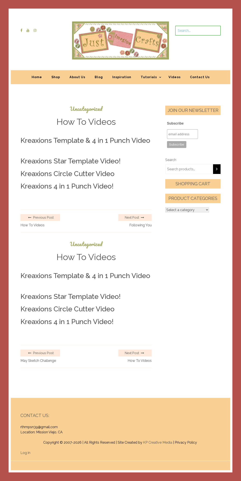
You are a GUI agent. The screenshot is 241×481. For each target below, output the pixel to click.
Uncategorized (86, 109)
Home (37, 77)
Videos (174, 77)
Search (170, 160)
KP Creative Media (157, 442)
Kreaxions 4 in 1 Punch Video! (67, 186)
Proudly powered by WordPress (88, 463)
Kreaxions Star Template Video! (70, 161)
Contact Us (200, 77)
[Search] (217, 169)
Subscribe (175, 123)
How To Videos (32, 225)
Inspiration (121, 77)
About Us (77, 77)
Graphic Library (165, 463)
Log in (25, 453)
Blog (99, 77)
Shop (55, 77)
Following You (140, 225)
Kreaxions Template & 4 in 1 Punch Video (85, 140)
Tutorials (149, 77)
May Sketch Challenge (38, 361)
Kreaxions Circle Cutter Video (67, 174)
